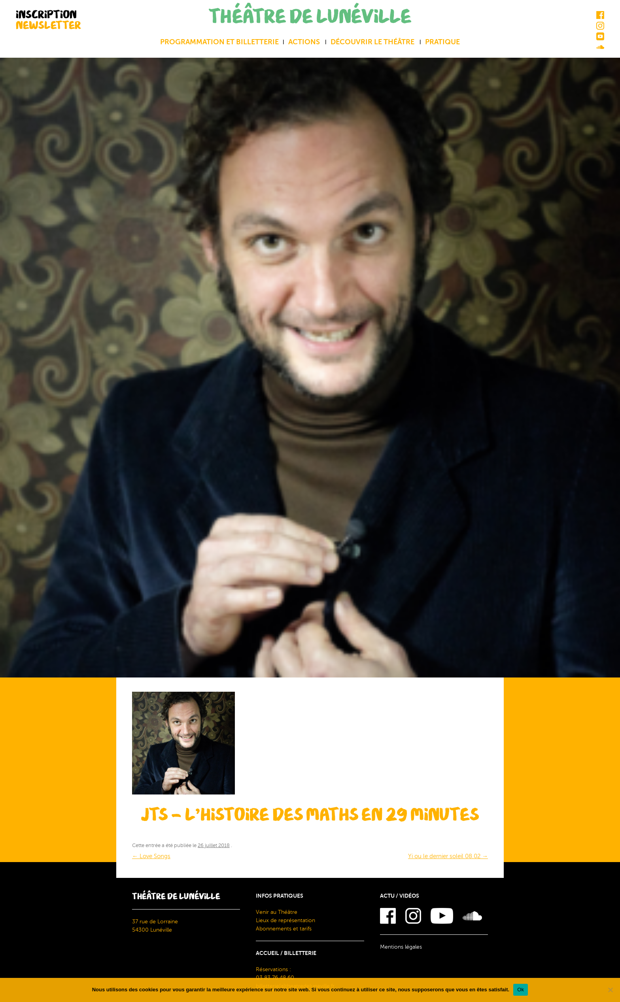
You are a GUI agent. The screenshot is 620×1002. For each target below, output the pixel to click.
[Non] (610, 990)
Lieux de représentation (285, 920)
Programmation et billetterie (219, 42)
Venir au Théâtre (276, 912)
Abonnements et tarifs (284, 929)
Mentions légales (401, 947)
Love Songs (151, 856)
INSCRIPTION (48, 19)
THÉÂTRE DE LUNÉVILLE (310, 17)
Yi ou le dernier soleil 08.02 (448, 856)
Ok (520, 990)
